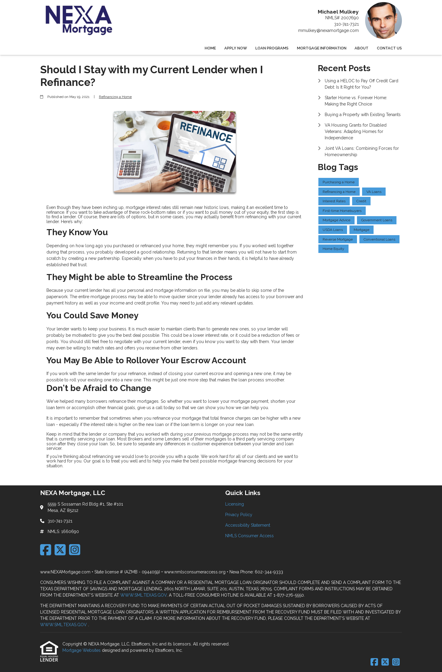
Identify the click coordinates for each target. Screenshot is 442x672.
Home (210, 48)
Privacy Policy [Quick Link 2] (238, 514)
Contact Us (389, 48)
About (361, 48)
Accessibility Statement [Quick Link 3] (247, 525)
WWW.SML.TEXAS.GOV (143, 595)
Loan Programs (272, 48)
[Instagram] (74, 549)
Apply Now (235, 48)
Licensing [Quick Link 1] (234, 504)
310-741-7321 (346, 24)
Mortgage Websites (82, 650)
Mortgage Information (321, 48)
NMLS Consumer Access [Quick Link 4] (249, 535)
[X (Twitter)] (60, 549)
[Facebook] (45, 549)
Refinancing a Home (115, 97)
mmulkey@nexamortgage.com (328, 30)
